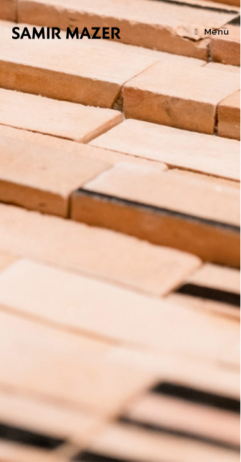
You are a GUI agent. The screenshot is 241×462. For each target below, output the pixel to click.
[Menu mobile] (212, 32)
